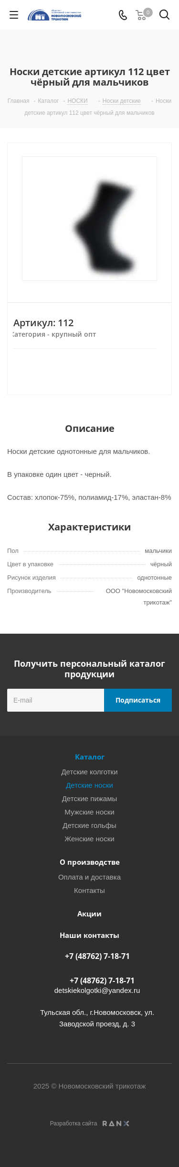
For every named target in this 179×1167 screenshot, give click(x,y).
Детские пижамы (89, 798)
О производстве (90, 862)
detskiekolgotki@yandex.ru (97, 990)
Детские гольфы (89, 825)
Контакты (89, 890)
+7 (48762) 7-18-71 (97, 956)
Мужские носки (89, 812)
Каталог (90, 756)
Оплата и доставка (89, 877)
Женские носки (89, 839)
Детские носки (89, 785)
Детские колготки (89, 772)
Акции (89, 913)
